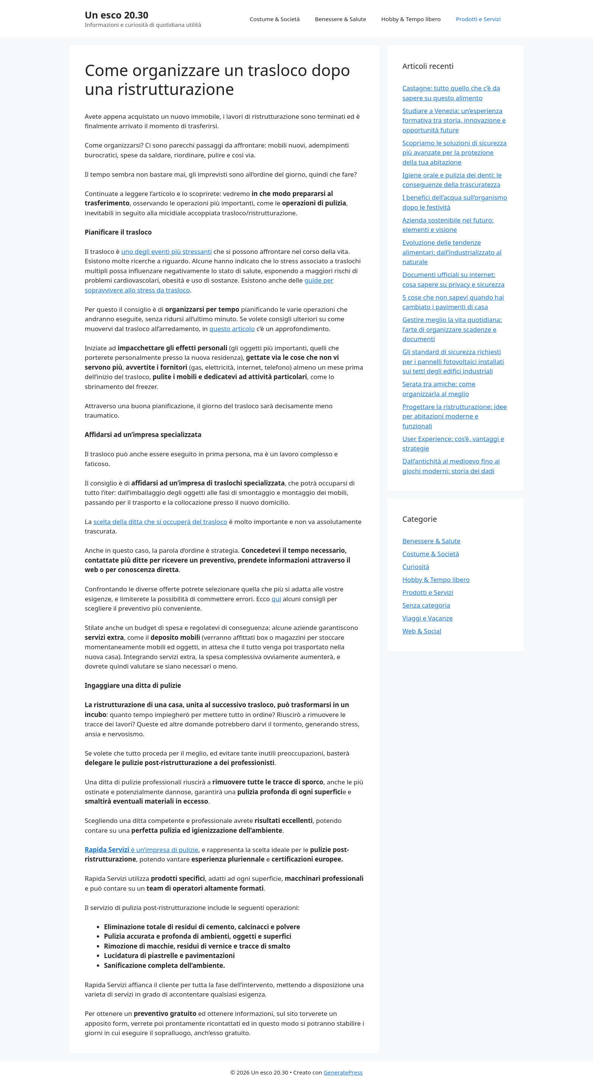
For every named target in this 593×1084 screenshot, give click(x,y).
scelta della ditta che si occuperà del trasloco (160, 521)
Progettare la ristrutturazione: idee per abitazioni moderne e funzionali (454, 416)
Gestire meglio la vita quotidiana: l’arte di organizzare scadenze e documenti (452, 329)
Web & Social (421, 631)
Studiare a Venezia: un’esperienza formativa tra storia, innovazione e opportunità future (454, 120)
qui (276, 598)
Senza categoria (426, 605)
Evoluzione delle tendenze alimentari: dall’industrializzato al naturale (451, 252)
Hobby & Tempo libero (411, 19)
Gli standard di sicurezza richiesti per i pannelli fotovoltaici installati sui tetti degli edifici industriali (453, 361)
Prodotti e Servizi (478, 19)
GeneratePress (343, 1072)
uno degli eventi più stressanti (166, 251)
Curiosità (415, 566)
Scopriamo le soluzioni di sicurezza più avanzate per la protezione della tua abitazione (454, 152)
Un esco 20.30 (116, 14)
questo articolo (232, 328)
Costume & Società (275, 19)
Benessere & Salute (340, 19)
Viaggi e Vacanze (427, 618)
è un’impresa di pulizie (141, 849)
